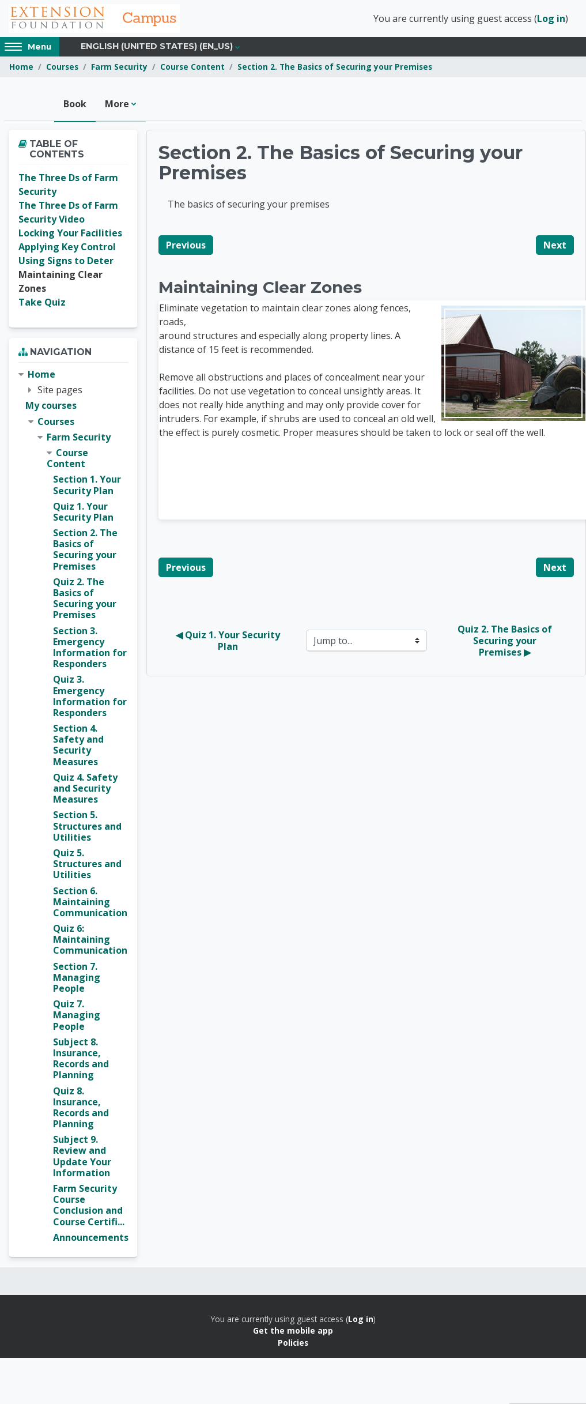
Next (554, 246)
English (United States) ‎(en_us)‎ (157, 47)
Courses (62, 67)
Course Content (192, 67)
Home (21, 67)
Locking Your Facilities (70, 234)
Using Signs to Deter (66, 261)
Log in (551, 19)
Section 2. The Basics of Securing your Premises (334, 67)
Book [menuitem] (74, 105)
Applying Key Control (67, 248)
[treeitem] (73, 807)
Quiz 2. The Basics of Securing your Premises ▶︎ (506, 642)
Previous (186, 246)
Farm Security (119, 67)
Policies (293, 1343)
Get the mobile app (293, 1331)
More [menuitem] (117, 105)
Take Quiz (42, 303)
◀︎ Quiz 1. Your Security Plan (229, 642)
